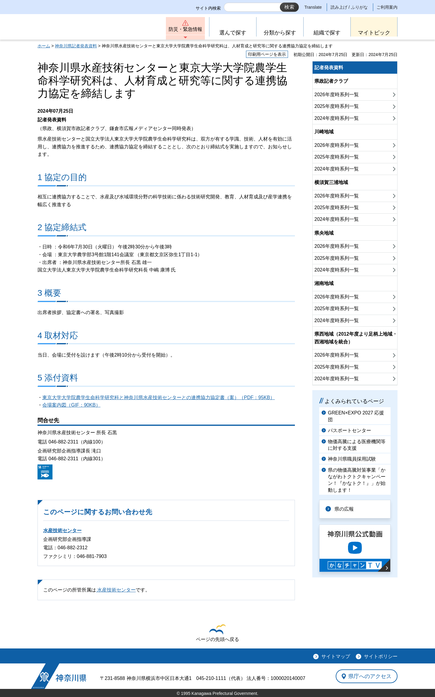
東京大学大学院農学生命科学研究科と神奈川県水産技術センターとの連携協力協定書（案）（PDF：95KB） (158, 397)
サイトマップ (335, 656)
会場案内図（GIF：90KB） (71, 405)
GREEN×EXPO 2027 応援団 (356, 416)
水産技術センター (62, 530)
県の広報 (344, 509)
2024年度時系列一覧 (336, 118)
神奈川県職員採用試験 (352, 458)
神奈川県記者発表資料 (76, 45)
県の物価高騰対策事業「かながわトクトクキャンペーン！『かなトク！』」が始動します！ (357, 480)
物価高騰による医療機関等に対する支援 (357, 445)
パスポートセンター (349, 430)
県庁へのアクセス (370, 676)
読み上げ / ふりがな (349, 7)
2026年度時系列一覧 (336, 94)
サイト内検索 (208, 8)
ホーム (44, 45)
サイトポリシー (381, 656)
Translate (313, 7)
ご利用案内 (387, 7)
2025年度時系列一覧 (336, 106)
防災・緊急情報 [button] (185, 29)
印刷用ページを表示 (267, 54)
